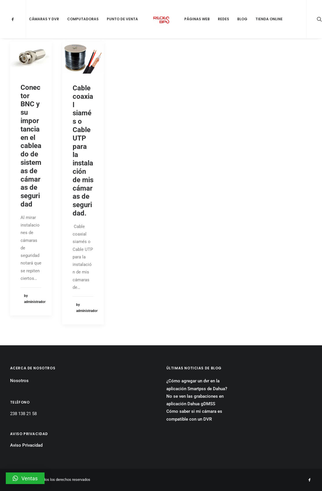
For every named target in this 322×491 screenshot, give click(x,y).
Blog (242, 19)
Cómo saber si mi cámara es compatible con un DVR (194, 415)
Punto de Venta (122, 19)
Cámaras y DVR (44, 19)
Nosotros (19, 380)
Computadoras (83, 19)
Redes (223, 19)
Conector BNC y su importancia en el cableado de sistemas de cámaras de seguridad (31, 145)
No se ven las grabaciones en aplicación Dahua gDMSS (195, 400)
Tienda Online (269, 19)
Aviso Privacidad (26, 445)
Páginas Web (197, 19)
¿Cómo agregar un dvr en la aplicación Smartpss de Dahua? (196, 384)
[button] (25, 478)
